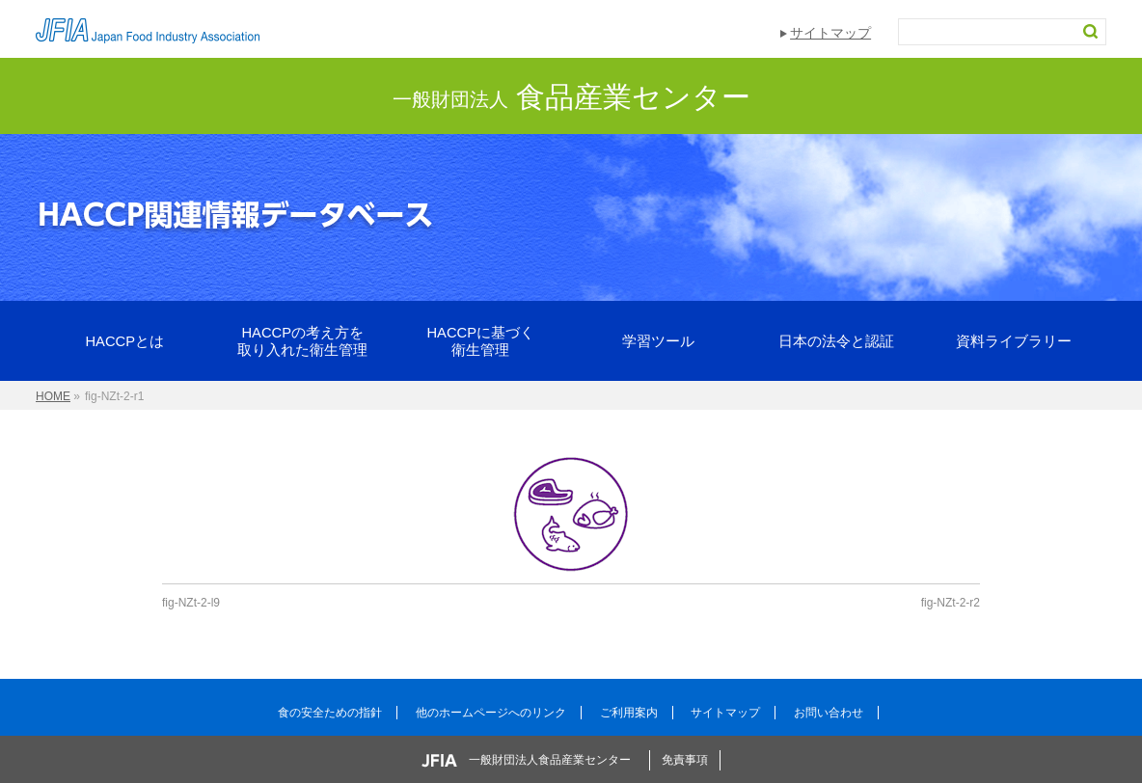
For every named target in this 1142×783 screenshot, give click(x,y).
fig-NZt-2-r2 (950, 602)
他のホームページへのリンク (491, 712)
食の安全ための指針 (330, 712)
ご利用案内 (629, 712)
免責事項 (685, 760)
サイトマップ (830, 32)
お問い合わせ (828, 712)
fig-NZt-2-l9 (191, 602)
